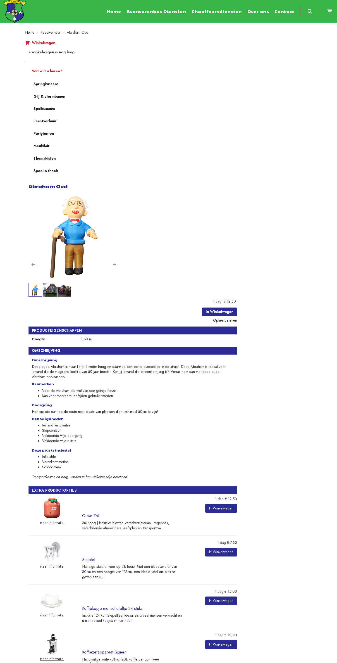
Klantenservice (260, 570)
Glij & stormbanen (49, 96)
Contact (284, 11)
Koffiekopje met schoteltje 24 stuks (184, 409)
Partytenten (43, 133)
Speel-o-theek (45, 170)
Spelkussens (44, 108)
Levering (182, 570)
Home (113, 11)
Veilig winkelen (186, 575)
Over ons (258, 11)
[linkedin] (274, 659)
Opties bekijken (297, 69)
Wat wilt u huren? (43, 71)
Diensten (108, 580)
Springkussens (46, 84)
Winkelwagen (43, 42)
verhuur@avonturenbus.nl (46, 616)
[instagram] (283, 659)
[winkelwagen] (330, 11)
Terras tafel (163, 486)
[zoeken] (310, 11)
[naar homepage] (14, 11)
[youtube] (266, 659)
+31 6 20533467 (40, 611)
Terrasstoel (163, 524)
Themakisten (44, 158)
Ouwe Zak (162, 333)
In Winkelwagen (291, 61)
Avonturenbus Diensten (156, 11)
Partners (108, 575)
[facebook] (250, 659)
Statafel (160, 371)
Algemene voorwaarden (120, 585)
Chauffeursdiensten (217, 11)
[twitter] (258, 659)
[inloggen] (320, 11)
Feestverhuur (50, 32)
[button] (104, 121)
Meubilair (41, 146)
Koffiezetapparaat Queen (176, 447)
